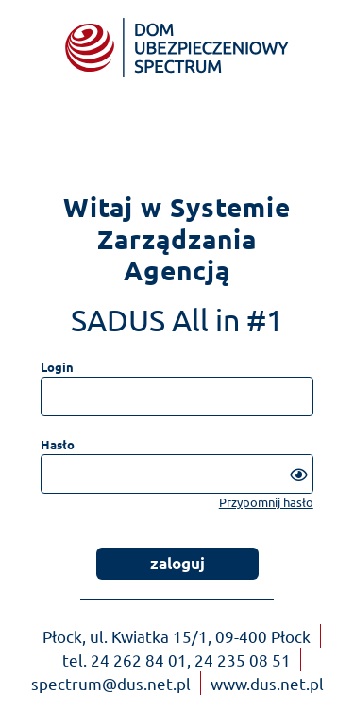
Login (57, 367)
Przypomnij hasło (266, 502)
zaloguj (177, 563)
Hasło (58, 444)
